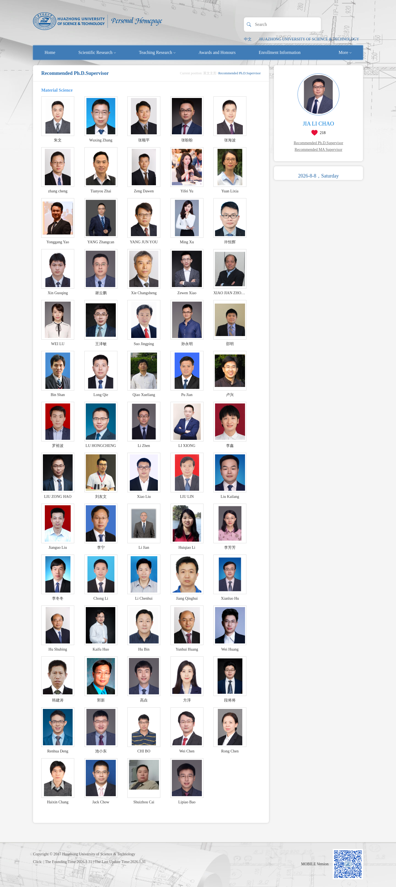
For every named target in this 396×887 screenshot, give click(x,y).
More (345, 52)
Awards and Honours (217, 52)
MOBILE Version (315, 864)
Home (50, 52)
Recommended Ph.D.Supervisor (318, 143)
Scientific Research (97, 52)
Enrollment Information (280, 52)
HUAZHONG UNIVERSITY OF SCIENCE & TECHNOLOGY (309, 39)
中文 (248, 39)
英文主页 (209, 73)
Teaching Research (157, 52)
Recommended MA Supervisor (318, 150)
